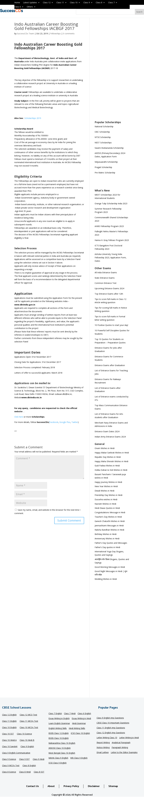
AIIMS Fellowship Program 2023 (109, 226)
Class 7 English (55, 714)
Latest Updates (30, 3)
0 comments (69, 33)
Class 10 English (9, 727)
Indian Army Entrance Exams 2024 (110, 436)
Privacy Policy (71, 786)
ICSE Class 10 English (80, 733)
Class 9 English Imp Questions (110, 718)
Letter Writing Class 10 (107, 738)
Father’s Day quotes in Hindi (107, 547)
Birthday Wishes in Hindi (105, 534)
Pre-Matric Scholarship (105, 172)
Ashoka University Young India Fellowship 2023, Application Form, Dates (110, 257)
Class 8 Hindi (25, 772)
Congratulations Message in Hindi (110, 512)
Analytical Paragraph (121, 743)
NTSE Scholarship (103, 137)
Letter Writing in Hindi (129, 738)
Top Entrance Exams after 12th (109, 293)
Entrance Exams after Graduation (110, 365)
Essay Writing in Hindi (81, 718)
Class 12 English (9, 715)
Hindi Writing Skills (77, 728)
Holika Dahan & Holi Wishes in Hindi (111, 470)
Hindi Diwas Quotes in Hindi (107, 508)
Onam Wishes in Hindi (104, 448)
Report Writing (103, 743)
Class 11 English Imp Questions (111, 728)
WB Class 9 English (78, 758)
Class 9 (86, 3)
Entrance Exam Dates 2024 (107, 431)
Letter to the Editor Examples (124, 752)
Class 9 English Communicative (16, 753)
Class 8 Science (9, 772)
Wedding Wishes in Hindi (106, 579)
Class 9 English (27, 747)
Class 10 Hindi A (9, 740)
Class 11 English (9, 721)
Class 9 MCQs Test (10, 766)
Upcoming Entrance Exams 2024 (109, 288)
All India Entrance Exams (106, 272)
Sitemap (113, 786)
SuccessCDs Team (25, 33)
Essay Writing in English (59, 718)
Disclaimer (94, 786)
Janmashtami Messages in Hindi (109, 525)
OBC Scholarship (102, 131)
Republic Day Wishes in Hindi (108, 457)
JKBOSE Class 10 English (60, 748)
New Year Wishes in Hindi (106, 486)
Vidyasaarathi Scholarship (106, 162)
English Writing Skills (58, 728)
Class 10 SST (8, 734)
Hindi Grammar (79, 723)
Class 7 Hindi (70, 714)
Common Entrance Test (105, 283)
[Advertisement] (112, 71)
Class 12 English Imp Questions (111, 733)
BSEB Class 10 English (59, 738)
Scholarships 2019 (33, 118)
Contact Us (32, 786)
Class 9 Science (9, 759)
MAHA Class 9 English (58, 758)
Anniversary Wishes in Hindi (107, 538)
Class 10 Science (24, 734)
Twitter (74, 422)
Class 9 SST (24, 759)
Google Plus (64, 422)
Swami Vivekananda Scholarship (109, 148)
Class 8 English (29, 766)
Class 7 (111, 3)
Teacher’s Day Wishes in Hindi (108, 516)
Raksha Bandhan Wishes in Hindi (109, 529)
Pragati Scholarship (103, 167)
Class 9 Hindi (38, 759)
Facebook (53, 422)
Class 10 (73, 3)
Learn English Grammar (59, 723)
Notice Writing (103, 747)
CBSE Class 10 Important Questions (113, 723)
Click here (18, 416)
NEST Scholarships (103, 142)
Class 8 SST (39, 772)
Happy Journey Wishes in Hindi (108, 482)
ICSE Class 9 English (58, 763)
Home (17, 3)
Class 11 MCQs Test (29, 721)
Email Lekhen (103, 752)
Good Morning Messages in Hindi (110, 567)
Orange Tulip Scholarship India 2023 (111, 203)
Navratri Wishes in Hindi (105, 503)
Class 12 (46, 3)
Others (30, 7)
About (51, 786)
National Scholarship (104, 126)
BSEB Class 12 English (59, 733)
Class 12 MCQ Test (28, 715)
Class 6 (17, 7)
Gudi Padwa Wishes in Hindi (107, 465)
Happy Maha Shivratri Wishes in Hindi (111, 461)
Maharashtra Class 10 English (62, 743)
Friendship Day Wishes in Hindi (108, 495)
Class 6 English (84, 714)
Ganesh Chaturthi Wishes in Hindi (110, 521)
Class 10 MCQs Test (29, 727)
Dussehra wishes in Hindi (106, 499)
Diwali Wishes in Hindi (104, 490)
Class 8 (99, 3)
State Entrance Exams (105, 277)
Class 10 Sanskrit (9, 747)
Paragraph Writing (120, 747)
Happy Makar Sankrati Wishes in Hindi (112, 452)
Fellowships (55, 33)
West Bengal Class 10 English (62, 753)
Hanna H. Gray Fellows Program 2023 (112, 240)
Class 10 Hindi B (27, 740)
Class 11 (60, 3)
